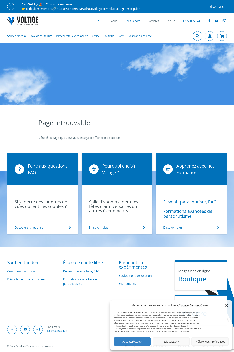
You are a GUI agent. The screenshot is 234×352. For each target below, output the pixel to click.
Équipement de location (135, 276)
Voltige (96, 36)
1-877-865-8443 (192, 21)
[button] (227, 305)
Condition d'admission (22, 271)
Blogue (113, 21)
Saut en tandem (16, 36)
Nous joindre (132, 21)
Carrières (153, 21)
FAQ (99, 21)
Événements (127, 284)
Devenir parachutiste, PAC (189, 202)
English (170, 21)
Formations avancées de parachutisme (187, 213)
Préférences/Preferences (210, 341)
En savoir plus (98, 227)
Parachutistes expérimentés (72, 36)
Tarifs (121, 36)
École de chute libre (41, 36)
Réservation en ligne (140, 36)
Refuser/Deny (171, 341)
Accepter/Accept (132, 341)
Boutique (109, 36)
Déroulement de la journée (26, 279)
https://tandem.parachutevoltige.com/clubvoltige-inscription (98, 9)
